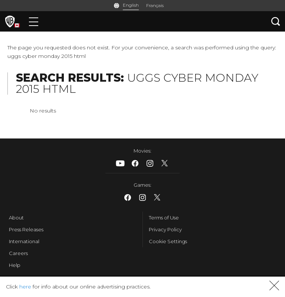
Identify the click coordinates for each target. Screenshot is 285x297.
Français (155, 5)
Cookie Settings (168, 241)
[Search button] (275, 21)
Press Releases (26, 229)
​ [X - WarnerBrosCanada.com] (164, 163)
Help (14, 265)
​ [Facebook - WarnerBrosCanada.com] (135, 163)
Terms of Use (164, 218)
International (24, 241)
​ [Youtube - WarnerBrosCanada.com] (120, 163)
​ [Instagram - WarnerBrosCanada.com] (149, 163)
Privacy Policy (165, 229)
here (25, 286)
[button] (274, 288)
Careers (18, 253)
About (16, 218)
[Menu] (33, 21)
